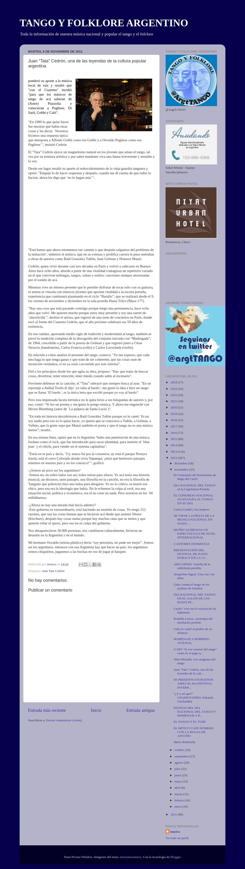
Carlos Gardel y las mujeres (192, 509)
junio (178, 775)
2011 (174, 814)
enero (178, 806)
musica (175, 831)
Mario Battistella (184, 742)
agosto (179, 762)
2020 (174, 407)
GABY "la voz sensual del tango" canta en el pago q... (195, 651)
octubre (179, 750)
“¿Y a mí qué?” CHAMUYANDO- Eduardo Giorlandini (193, 697)
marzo (178, 794)
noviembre (181, 469)
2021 (174, 401)
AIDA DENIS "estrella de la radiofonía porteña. (192, 566)
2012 (174, 458)
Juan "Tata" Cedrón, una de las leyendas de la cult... (193, 671)
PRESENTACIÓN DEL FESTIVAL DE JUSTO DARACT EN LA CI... (191, 553)
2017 (174, 426)
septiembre (181, 756)
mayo (178, 781)
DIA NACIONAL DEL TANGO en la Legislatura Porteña (195, 487)
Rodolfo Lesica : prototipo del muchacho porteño (193, 620)
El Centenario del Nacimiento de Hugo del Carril (195, 477)
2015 (174, 439)
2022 (174, 395)
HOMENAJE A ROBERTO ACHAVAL (192, 641)
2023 (174, 389)
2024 (174, 382)
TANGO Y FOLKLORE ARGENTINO (104, 22)
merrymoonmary (130, 857)
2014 (174, 445)
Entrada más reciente (47, 710)
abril (177, 787)
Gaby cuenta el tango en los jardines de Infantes (192, 586)
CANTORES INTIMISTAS (192, 544)
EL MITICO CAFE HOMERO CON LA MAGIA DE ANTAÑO (194, 732)
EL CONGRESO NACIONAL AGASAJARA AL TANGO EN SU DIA (193, 499)
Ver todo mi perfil (177, 838)
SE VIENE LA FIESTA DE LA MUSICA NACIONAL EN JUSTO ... (194, 519)
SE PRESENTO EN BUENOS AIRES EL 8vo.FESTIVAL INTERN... (193, 683)
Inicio (96, 710)
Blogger (175, 857)
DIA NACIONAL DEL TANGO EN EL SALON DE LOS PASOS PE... (195, 598)
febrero (179, 800)
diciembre (181, 463)
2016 (174, 432)
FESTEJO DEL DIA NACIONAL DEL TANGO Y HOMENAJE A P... (195, 711)
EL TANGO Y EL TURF (190, 721)
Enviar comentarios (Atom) (64, 720)
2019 (174, 414)
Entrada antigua (140, 710)
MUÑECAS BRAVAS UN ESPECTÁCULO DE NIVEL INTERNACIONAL (195, 533)
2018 (174, 420)
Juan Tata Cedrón (53, 571)
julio (177, 769)
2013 (174, 451)
